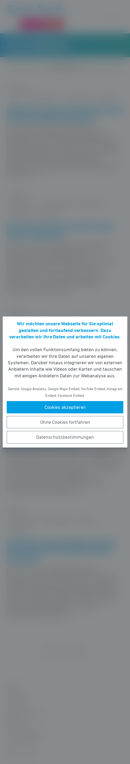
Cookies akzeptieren (65, 407)
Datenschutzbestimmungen (65, 437)
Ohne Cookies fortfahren (65, 422)
